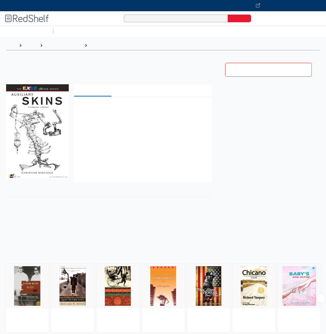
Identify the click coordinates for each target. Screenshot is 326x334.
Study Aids (68, 31)
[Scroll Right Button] (320, 298)
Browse (31, 45)
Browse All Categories (26, 31)
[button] (144, 108)
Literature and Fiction (63, 45)
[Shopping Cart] (262, 18)
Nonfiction (309, 31)
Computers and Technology (145, 31)
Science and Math (100, 31)
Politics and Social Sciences (251, 31)
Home (11, 45)
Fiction (288, 31)
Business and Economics (197, 31)
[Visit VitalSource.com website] (163, 5)
